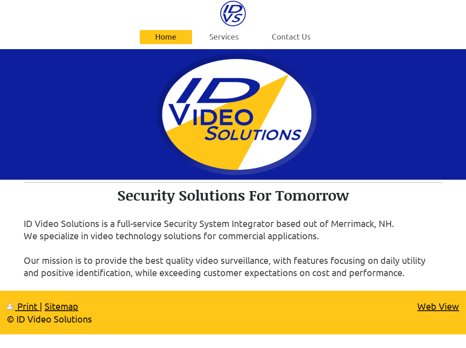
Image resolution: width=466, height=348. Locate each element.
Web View (438, 306)
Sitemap (61, 306)
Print (23, 306)
